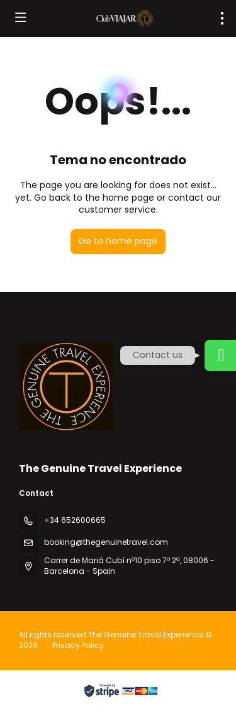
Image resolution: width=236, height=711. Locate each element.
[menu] (222, 18)
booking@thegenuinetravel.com (106, 542)
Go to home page (118, 241)
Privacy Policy (78, 645)
